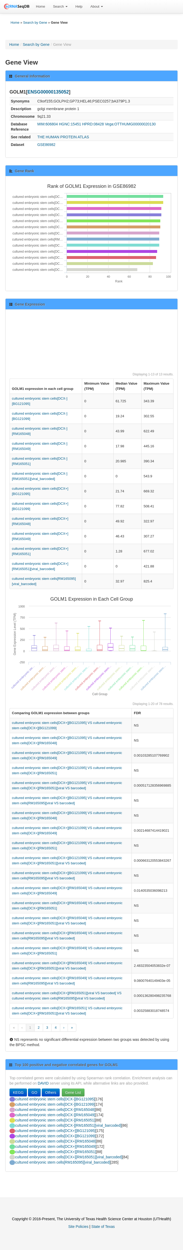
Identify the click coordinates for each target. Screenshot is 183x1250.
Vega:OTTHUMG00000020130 (130, 124)
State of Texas (103, 1226)
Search (60, 6)
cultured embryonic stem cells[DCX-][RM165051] (55, 1120)
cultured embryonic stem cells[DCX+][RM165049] (55, 1146)
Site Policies (78, 1226)
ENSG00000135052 (48, 92)
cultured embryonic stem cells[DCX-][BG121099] (55, 1104)
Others (50, 1092)
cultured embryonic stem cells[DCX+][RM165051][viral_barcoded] (68, 1157)
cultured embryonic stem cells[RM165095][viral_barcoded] (62, 1162)
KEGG (18, 1092)
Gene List (73, 1092)
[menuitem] (40, 6)
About (96, 6)
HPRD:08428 (93, 124)
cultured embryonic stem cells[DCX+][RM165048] (55, 1141)
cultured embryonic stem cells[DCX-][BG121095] (55, 1099)
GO (34, 1092)
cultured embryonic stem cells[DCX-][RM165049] (55, 1115)
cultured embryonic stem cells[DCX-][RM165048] (55, 1109)
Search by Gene (35, 22)
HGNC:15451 (70, 124)
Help (79, 6)
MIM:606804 (47, 124)
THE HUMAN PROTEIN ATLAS (63, 137)
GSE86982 (46, 145)
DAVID (43, 1083)
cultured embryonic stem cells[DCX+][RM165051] (55, 1152)
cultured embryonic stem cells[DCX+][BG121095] (55, 1131)
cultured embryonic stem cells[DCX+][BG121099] (55, 1136)
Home (40, 6)
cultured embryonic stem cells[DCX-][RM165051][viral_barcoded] (68, 1125)
